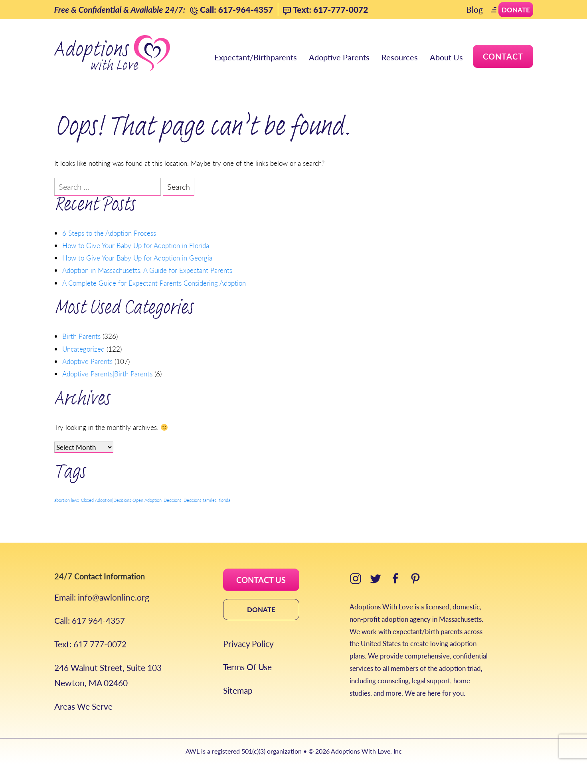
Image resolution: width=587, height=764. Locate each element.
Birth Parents (81, 336)
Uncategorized (83, 349)
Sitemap (238, 690)
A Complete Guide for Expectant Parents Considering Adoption (154, 283)
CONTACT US (261, 579)
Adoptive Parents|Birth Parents (107, 373)
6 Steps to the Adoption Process (109, 233)
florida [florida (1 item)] (224, 500)
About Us (446, 57)
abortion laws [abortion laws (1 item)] (66, 500)
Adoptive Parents (339, 57)
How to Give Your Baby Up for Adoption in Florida (135, 245)
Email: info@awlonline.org (101, 597)
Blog (474, 9)
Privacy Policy (248, 643)
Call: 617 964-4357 (89, 620)
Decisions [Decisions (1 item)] (173, 500)
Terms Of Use (247, 666)
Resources (399, 57)
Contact (503, 56)
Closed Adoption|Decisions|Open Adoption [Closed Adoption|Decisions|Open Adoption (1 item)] (121, 500)
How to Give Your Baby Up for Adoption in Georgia (137, 258)
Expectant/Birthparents (255, 57)
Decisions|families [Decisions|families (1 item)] (200, 500)
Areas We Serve (83, 706)
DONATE (261, 609)
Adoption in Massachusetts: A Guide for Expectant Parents (147, 270)
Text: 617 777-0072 (90, 644)
